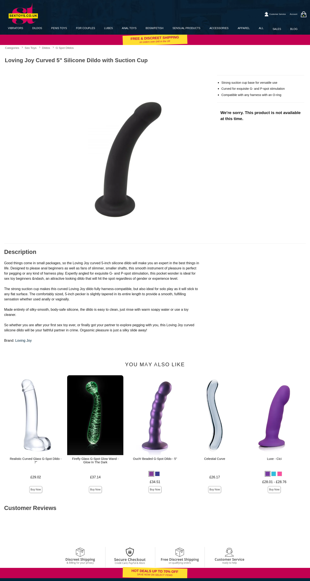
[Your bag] (303, 14)
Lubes (108, 28)
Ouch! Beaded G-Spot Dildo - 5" (155, 459)
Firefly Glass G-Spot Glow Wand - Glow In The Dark (95, 460)
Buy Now (36, 489)
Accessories (219, 28)
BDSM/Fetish (154, 28)
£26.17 (214, 477)
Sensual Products (186, 28)
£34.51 (155, 482)
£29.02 (35, 477)
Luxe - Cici (274, 459)
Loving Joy (23, 340)
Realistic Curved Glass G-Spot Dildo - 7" (36, 460)
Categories (12, 47)
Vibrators (15, 28)
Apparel (244, 28)
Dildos (37, 28)
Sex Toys (31, 47)
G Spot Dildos (65, 47)
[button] (151, 473)
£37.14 (95, 477)
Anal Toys (129, 28)
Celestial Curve (214, 459)
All (261, 28)
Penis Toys (59, 28)
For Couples (85, 28)
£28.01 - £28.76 (274, 482)
